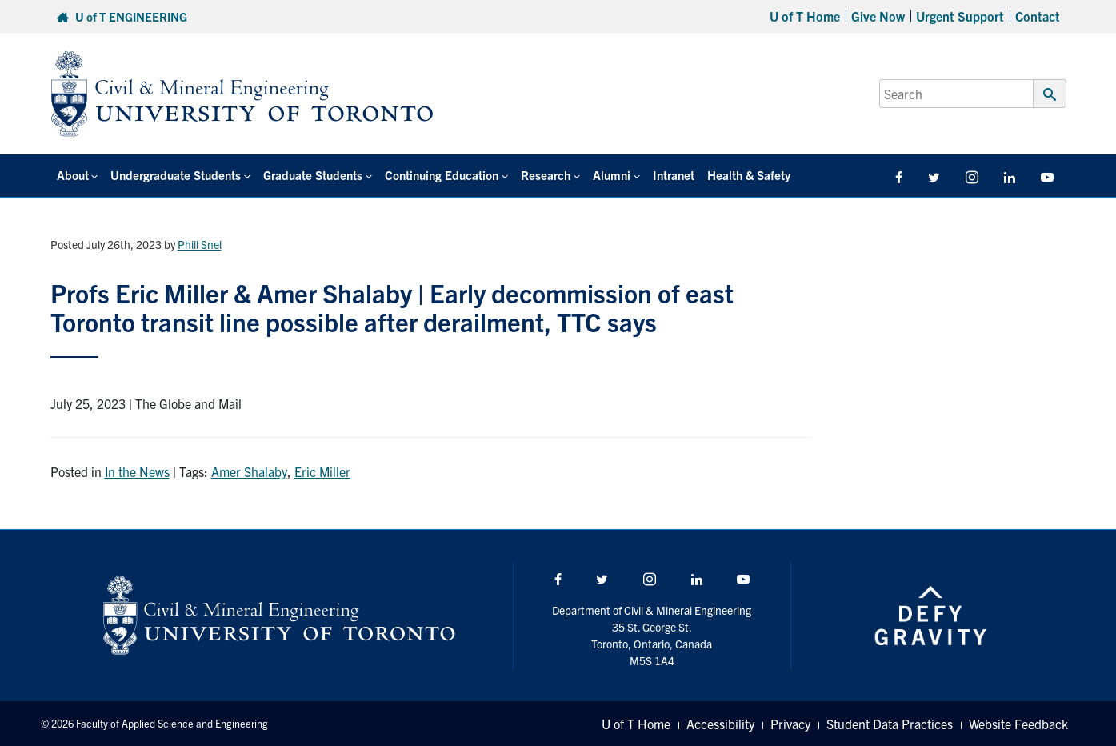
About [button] (73, 174)
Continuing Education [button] (441, 174)
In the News (137, 471)
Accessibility (720, 724)
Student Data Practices (889, 724)
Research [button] (545, 174)
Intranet (673, 174)
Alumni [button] (611, 174)
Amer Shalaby (249, 471)
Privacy (790, 724)
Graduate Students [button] (312, 174)
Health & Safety (748, 174)
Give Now (878, 16)
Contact (1037, 16)
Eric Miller (322, 471)
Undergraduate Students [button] (175, 174)
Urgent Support (960, 16)
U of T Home (805, 16)
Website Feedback (1018, 724)
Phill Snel (200, 244)
